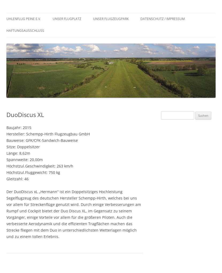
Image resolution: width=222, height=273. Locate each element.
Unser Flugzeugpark (111, 19)
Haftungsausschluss (25, 30)
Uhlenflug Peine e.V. (23, 19)
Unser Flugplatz (67, 19)
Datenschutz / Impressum (162, 19)
